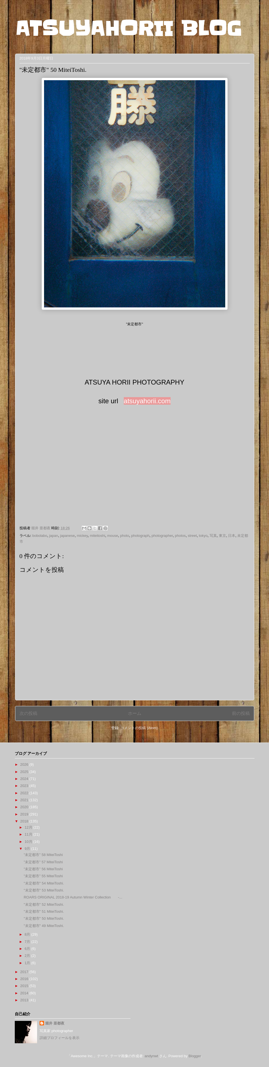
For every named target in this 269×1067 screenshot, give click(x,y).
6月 (28, 949)
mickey (82, 536)
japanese (67, 536)
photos (180, 536)
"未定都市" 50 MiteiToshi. (44, 918)
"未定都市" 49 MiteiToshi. (44, 926)
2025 (25, 772)
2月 (28, 956)
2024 (25, 779)
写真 (213, 536)
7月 (28, 942)
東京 (222, 536)
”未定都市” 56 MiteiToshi (43, 869)
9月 (28, 849)
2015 (25, 986)
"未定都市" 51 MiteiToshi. (44, 911)
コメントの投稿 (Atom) (139, 728)
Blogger (194, 1056)
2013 (25, 1000)
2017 (25, 972)
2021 (25, 800)
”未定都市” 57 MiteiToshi (43, 862)
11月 (29, 834)
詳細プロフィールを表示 (59, 1038)
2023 (25, 786)
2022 (25, 793)
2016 (25, 979)
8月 (28, 934)
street (192, 536)
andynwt (151, 1056)
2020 (25, 807)
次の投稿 (28, 713)
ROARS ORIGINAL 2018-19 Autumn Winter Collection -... (73, 897)
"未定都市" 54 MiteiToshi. (44, 883)
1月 (28, 963)
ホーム (134, 713)
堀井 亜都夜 (54, 1023)
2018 (25, 821)
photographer (162, 536)
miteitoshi (97, 536)
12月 (29, 827)
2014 (25, 993)
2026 (25, 764)
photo (124, 536)
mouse (112, 536)
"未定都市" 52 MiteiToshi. (44, 904)
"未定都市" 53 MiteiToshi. (44, 890)
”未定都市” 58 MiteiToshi (43, 855)
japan (53, 536)
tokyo (203, 536)
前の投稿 (241, 713)
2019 (25, 814)
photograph (140, 536)
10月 (29, 842)
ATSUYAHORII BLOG (128, 28)
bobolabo (39, 536)
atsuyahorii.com (147, 401)
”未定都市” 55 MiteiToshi (43, 876)
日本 (231, 536)
